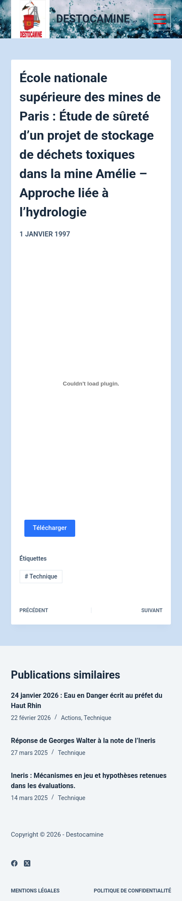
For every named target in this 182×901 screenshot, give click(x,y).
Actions (71, 717)
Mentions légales (35, 891)
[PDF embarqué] (91, 384)
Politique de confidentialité (132, 891)
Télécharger (50, 528)
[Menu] (160, 19)
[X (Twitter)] (27, 863)
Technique (40, 576)
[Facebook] (14, 863)
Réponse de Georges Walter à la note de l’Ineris (83, 741)
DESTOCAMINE (93, 19)
